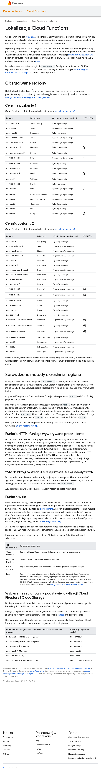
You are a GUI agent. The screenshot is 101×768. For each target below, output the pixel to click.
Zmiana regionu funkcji (26, 426)
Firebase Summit (43, 745)
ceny (37, 61)
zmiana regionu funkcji (50, 521)
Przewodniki (8, 737)
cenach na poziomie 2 (64, 229)
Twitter (38, 749)
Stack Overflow (74, 741)
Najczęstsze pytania (76, 754)
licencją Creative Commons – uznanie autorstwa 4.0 (69, 668)
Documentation (12, 11)
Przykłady (7, 745)
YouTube (39, 753)
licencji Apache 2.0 (36, 671)
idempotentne (46, 509)
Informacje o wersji (76, 750)
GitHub (6, 754)
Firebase (8, 21)
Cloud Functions (37, 11)
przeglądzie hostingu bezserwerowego (66, 584)
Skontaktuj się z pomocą (78, 737)
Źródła (6, 741)
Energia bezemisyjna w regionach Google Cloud (28, 97)
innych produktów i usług (80, 54)
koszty (62, 615)
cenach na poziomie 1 (64, 111)
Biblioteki (7, 750)
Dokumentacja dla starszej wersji (82, 758)
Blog (37, 740)
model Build (52, 21)
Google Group (74, 745)
